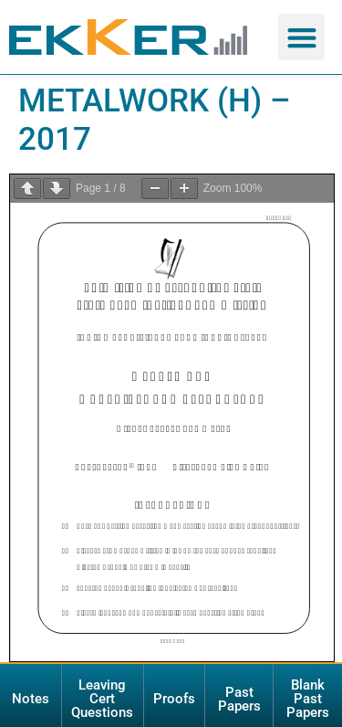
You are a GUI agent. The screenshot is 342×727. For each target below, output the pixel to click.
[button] (301, 37)
